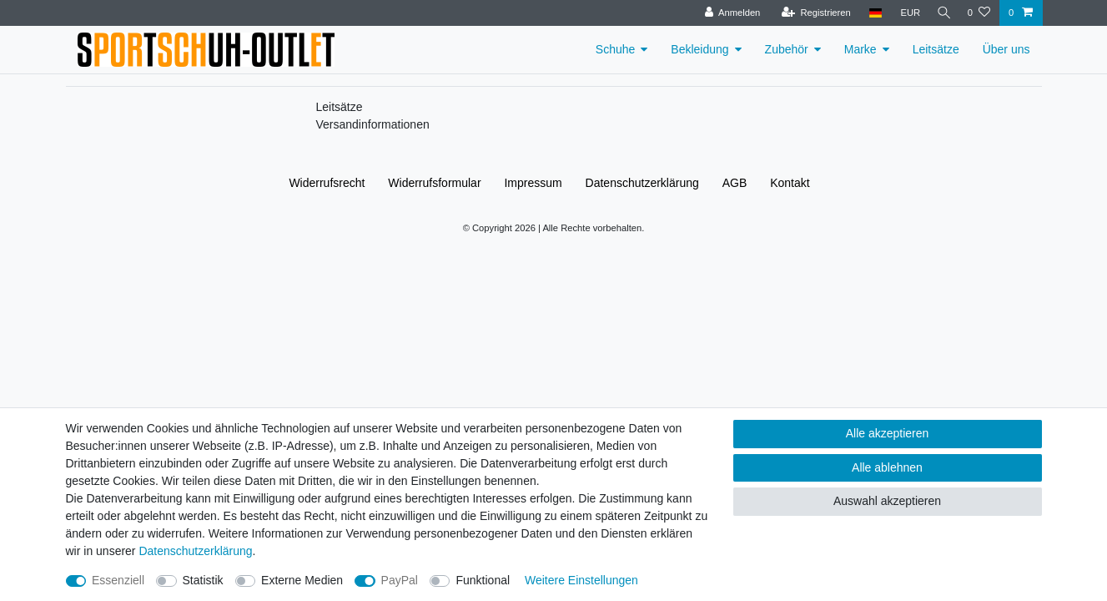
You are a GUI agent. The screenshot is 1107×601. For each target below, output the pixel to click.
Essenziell (118, 580)
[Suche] (942, 13)
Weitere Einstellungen (581, 580)
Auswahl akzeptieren (887, 501)
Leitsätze (936, 49)
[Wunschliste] (979, 13)
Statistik (203, 580)
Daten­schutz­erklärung (642, 182)
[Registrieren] (811, 13)
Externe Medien (302, 580)
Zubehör (786, 49)
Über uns (1006, 49)
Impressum (532, 182)
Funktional (482, 580)
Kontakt (789, 182)
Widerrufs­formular (434, 182)
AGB (734, 182)
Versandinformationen (373, 124)
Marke (860, 49)
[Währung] (906, 13)
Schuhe (615, 49)
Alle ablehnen (887, 467)
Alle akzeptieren (887, 433)
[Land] (870, 13)
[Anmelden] (728, 13)
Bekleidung (699, 49)
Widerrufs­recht (327, 182)
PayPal (399, 580)
